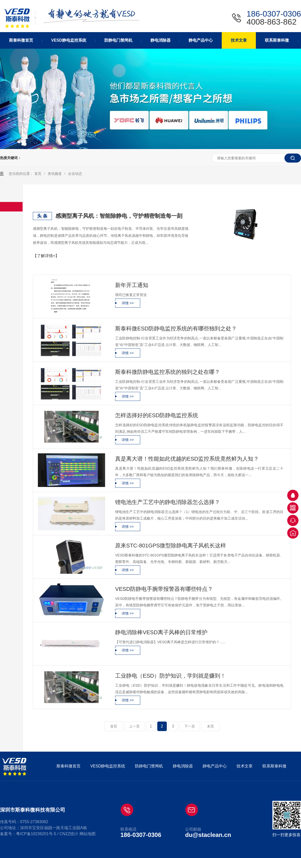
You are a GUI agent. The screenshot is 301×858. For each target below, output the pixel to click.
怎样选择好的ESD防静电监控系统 (156, 415)
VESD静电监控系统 (107, 766)
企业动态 (75, 174)
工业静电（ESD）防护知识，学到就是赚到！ (170, 676)
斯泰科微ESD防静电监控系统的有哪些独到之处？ (176, 328)
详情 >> (128, 303)
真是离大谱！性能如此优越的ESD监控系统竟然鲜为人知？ (187, 459)
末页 (210, 726)
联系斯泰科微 (274, 766)
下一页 (189, 726)
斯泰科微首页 (68, 766)
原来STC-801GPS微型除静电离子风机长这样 (170, 545)
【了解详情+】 (46, 256)
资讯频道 (55, 174)
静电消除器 (183, 766)
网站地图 (88, 834)
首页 (38, 174)
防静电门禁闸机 (149, 766)
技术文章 (245, 766)
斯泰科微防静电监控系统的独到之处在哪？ (167, 372)
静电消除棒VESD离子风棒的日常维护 (161, 632)
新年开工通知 (131, 285)
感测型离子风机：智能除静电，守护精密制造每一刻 (118, 216)
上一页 (134, 726)
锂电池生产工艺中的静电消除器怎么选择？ (167, 502)
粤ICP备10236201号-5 (36, 834)
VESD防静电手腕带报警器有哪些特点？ (164, 589)
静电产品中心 (215, 766)
